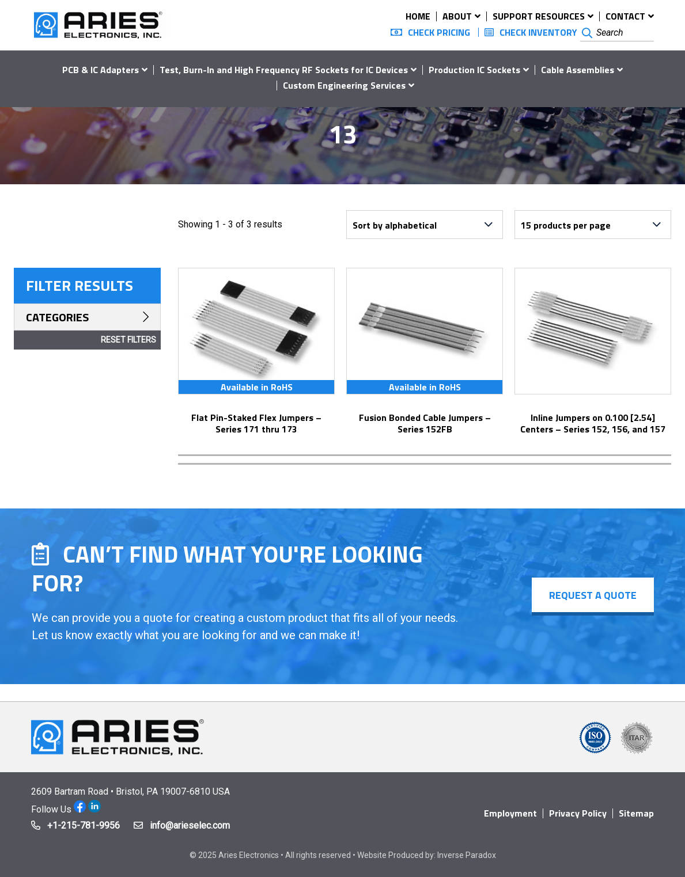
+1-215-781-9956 (83, 825)
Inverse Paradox (466, 855)
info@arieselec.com (190, 825)
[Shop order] (424, 224)
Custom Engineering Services (344, 85)
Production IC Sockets (474, 70)
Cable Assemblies (577, 70)
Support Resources (539, 16)
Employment (510, 813)
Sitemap (636, 813)
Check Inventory (538, 32)
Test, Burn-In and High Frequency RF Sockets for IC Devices (284, 70)
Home (418, 16)
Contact (625, 16)
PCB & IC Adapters (100, 70)
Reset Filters (128, 339)
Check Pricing (439, 32)
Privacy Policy (578, 813)
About (457, 16)
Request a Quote (593, 595)
